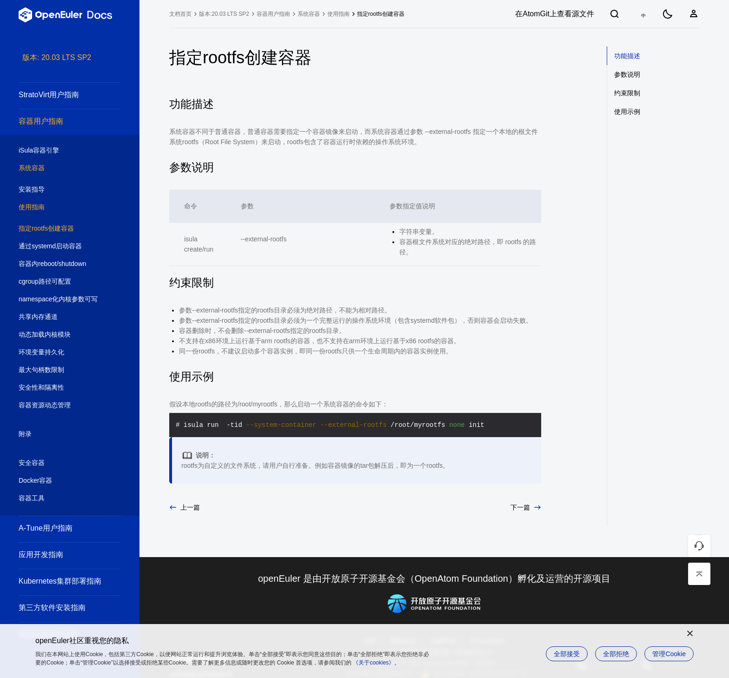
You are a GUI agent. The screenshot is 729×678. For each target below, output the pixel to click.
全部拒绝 (616, 654)
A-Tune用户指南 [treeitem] (60, 528)
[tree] (69, 365)
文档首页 (180, 14)
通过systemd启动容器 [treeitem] (60, 246)
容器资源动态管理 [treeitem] (60, 405)
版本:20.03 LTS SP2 (224, 14)
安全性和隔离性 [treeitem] (60, 388)
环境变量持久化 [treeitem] (60, 352)
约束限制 (627, 93)
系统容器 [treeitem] (60, 168)
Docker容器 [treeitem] (60, 481)
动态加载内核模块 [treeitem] (60, 335)
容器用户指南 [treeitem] (60, 121)
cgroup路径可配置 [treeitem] (60, 282)
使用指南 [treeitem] (60, 207)
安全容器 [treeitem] (60, 463)
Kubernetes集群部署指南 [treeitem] (60, 581)
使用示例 (627, 111)
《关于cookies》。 (376, 662)
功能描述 (627, 56)
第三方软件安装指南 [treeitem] (60, 608)
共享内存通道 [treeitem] (60, 317)
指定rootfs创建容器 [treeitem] (60, 229)
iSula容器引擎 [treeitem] (60, 150)
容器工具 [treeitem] (60, 498)
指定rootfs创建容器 (380, 14)
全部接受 (567, 654)
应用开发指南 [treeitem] (60, 554)
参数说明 (627, 74)
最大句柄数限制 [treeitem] (60, 370)
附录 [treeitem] (60, 434)
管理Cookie (669, 654)
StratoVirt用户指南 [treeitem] (60, 95)
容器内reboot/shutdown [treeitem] (60, 264)
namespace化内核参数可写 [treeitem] (60, 299)
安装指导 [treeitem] (60, 190)
